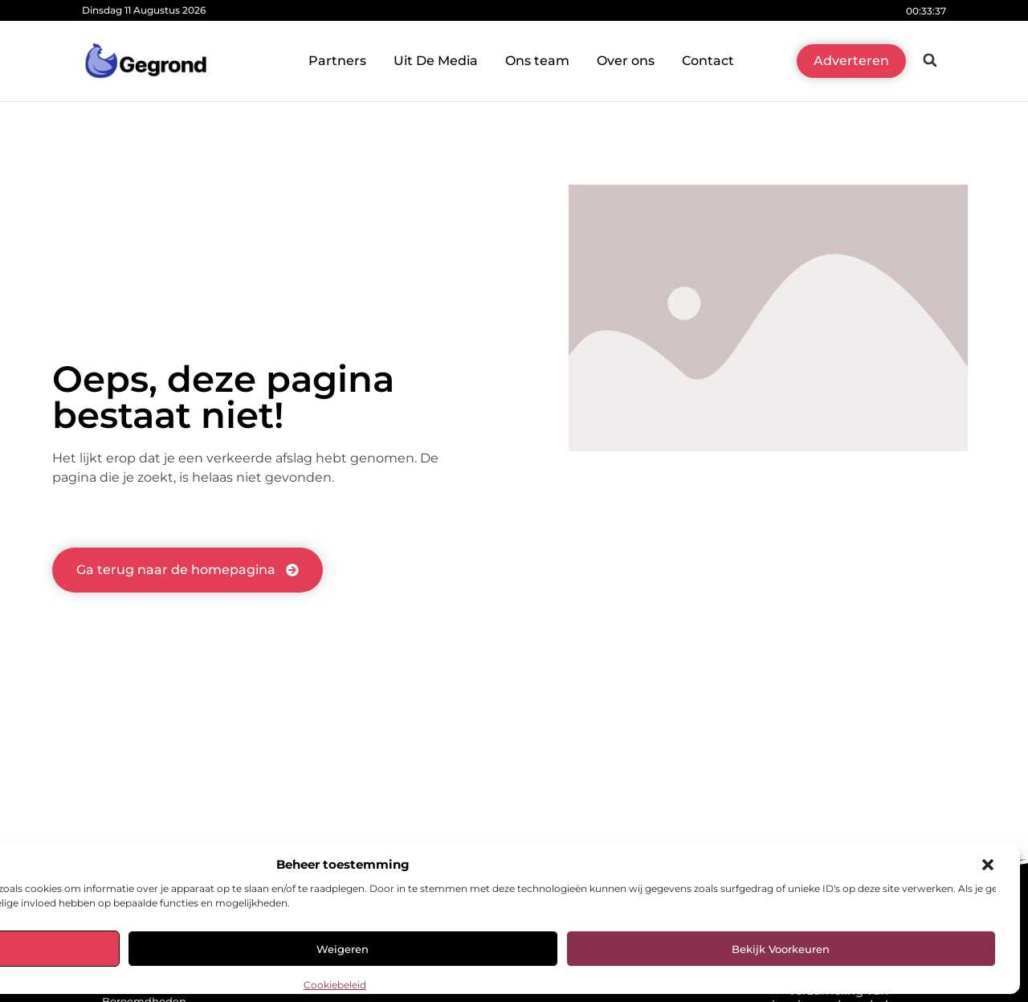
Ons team (537, 60)
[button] (988, 865)
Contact (708, 60)
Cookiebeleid (335, 985)
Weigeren (342, 949)
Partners (337, 60)
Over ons (626, 60)
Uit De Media (436, 60)
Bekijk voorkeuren (781, 949)
